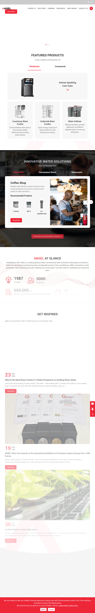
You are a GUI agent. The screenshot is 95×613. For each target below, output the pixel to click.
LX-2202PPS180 (41, 215)
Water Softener (74, 123)
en (90, 2)
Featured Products (47, 55)
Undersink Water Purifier (47, 124)
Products (32, 8)
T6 (67, 91)
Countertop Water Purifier (20, 124)
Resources (61, 8)
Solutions (42, 8)
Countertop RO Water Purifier (19, 16)
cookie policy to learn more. (68, 606)
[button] (47, 44)
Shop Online (72, 8)
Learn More (11, 33)
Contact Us (83, 8)
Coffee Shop (18, 185)
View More (16, 222)
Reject (43, 609)
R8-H (29, 213)
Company (51, 8)
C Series (16, 213)
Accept (51, 609)
